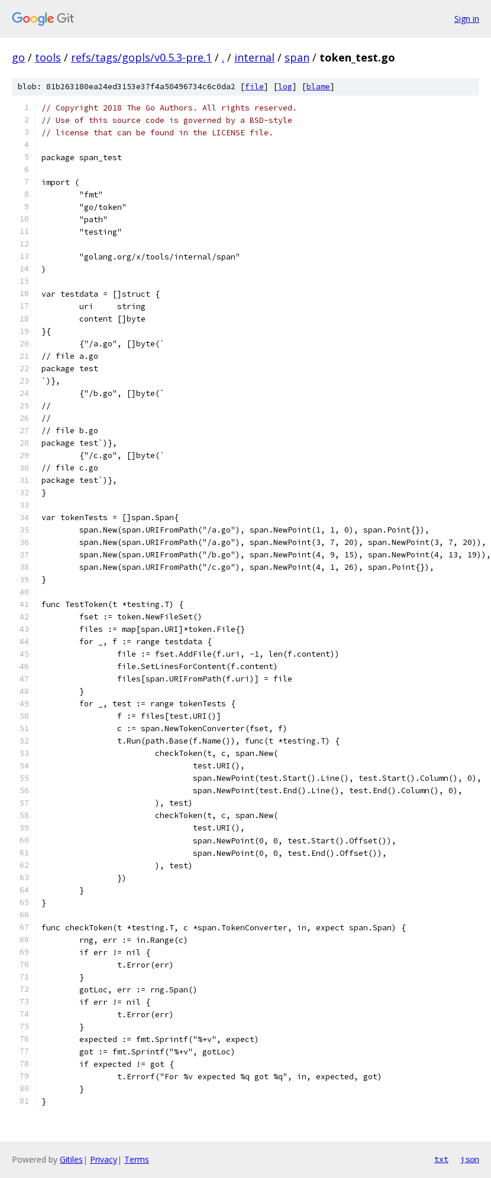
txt (441, 1159)
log (285, 87)
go (18, 57)
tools (48, 57)
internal (254, 57)
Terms (136, 1159)
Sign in (466, 18)
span (297, 57)
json (469, 1159)
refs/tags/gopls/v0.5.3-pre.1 (141, 57)
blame (318, 87)
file (254, 87)
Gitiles (71, 1159)
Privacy (103, 1159)
